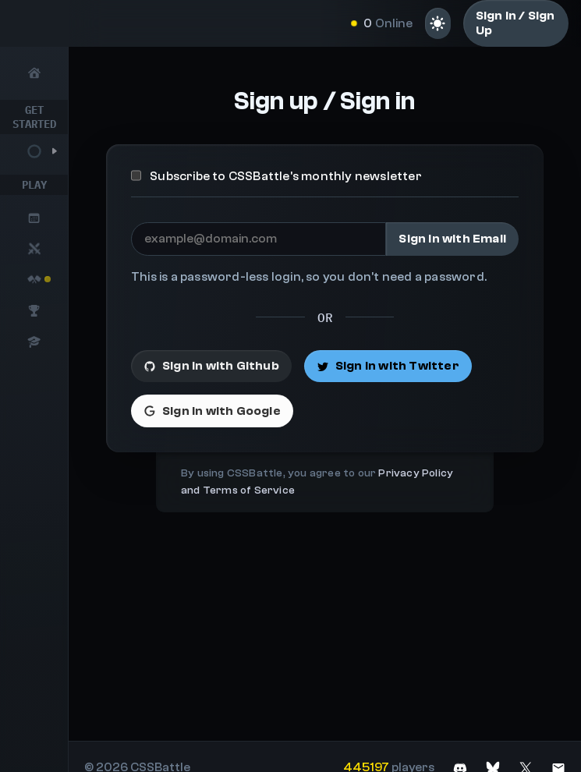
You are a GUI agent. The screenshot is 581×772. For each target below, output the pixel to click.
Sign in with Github (211, 366)
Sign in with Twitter (388, 366)
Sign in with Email (452, 239)
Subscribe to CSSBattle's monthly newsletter (276, 176)
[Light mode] (438, 23)
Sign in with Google (212, 411)
